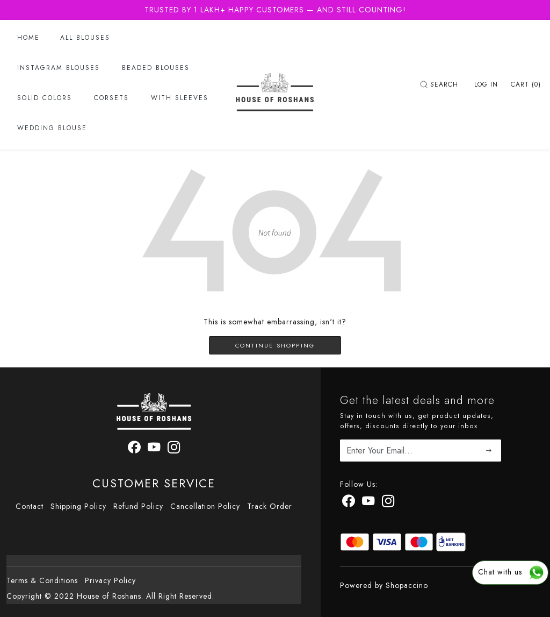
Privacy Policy (110, 580)
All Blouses (85, 37)
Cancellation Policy (205, 506)
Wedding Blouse (52, 128)
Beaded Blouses (156, 68)
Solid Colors (44, 98)
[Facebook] (348, 502)
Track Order (269, 506)
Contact (30, 506)
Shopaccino (407, 585)
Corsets (111, 98)
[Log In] (486, 84)
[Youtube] (368, 502)
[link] (440, 84)
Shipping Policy (78, 506)
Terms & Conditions (42, 580)
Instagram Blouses (58, 68)
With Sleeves (179, 98)
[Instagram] (388, 502)
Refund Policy (138, 506)
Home (28, 37)
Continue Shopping (275, 345)
